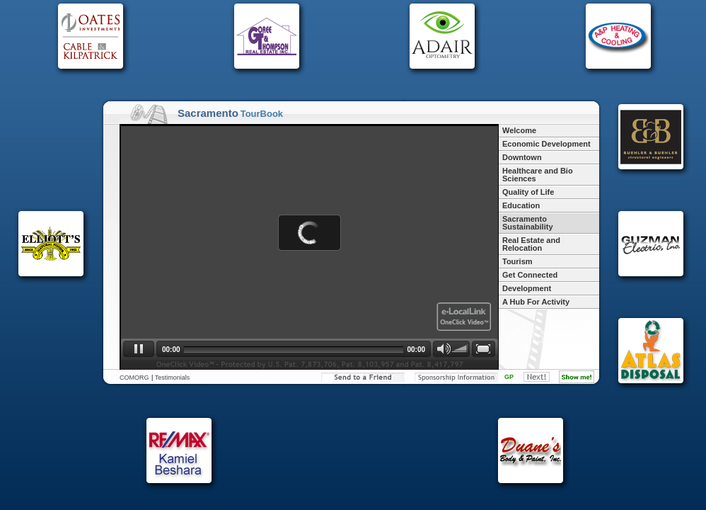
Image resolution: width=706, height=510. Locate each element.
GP (509, 376)
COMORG (134, 377)
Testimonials (172, 377)
